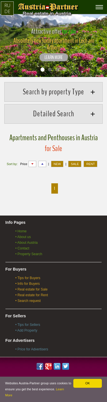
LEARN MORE (54, 57)
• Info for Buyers (27, 284)
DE (7, 11)
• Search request (28, 301)
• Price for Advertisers (31, 349)
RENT (90, 164)
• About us (23, 237)
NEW (57, 164)
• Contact (22, 248)
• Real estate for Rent (31, 295)
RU (7, 5)
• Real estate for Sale (31, 289)
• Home (21, 231)
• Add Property (26, 330)
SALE (75, 164)
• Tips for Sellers (27, 325)
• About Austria (26, 243)
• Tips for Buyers (28, 278)
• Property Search (28, 254)
